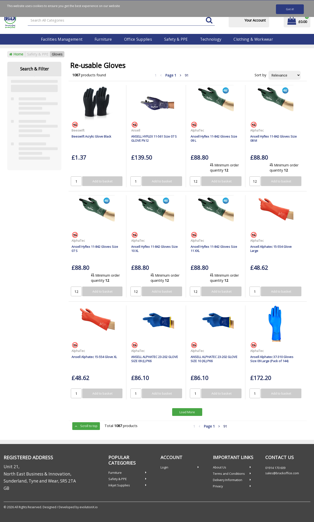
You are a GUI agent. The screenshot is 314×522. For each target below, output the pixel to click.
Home (16, 54)
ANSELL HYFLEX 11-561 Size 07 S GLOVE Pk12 (154, 138)
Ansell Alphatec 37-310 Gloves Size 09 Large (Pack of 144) (271, 359)
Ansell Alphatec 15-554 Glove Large (271, 248)
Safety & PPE (176, 39)
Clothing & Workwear (253, 39)
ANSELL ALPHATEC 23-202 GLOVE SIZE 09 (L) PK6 (154, 359)
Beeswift (78, 130)
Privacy (218, 486)
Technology (211, 39)
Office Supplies (138, 39)
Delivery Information (227, 480)
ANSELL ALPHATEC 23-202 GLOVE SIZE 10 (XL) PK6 (214, 359)
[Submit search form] (209, 20)
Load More (187, 412)
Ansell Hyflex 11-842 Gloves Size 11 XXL (214, 248)
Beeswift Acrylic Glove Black (91, 136)
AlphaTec (197, 130)
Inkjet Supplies (119, 485)
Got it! (290, 9)
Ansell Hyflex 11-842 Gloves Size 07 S (95, 248)
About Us (219, 467)
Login (164, 467)
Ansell (135, 130)
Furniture (103, 39)
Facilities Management (61, 39)
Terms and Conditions (229, 473)
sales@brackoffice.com (282, 473)
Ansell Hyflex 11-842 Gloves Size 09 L (214, 138)
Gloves (57, 54)
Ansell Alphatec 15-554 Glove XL (94, 357)
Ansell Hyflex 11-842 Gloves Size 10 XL (154, 248)
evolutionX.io (89, 507)
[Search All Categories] (121, 20)
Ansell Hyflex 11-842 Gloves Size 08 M (273, 138)
